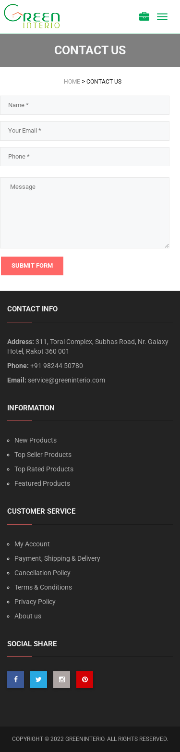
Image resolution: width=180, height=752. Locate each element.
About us (27, 616)
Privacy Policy (35, 601)
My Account (32, 544)
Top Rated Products (43, 469)
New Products (35, 440)
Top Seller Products (43, 454)
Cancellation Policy (42, 573)
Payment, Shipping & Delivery (57, 558)
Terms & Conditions (43, 587)
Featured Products (42, 483)
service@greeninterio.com (66, 380)
